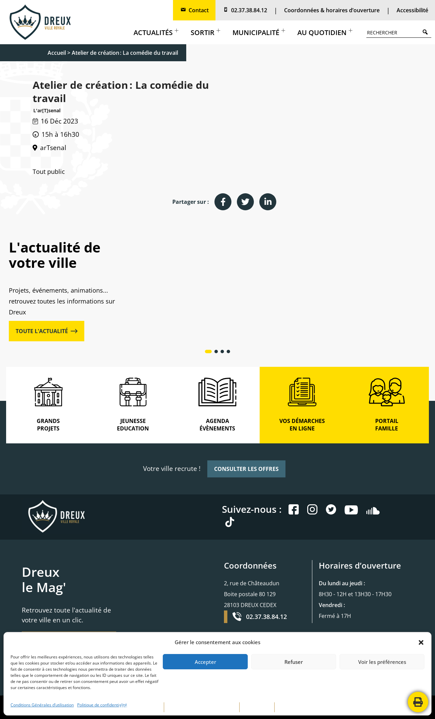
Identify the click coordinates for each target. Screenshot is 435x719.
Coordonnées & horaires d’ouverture (332, 10)
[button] (421, 642)
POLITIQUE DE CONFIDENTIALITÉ (202, 707)
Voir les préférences (382, 661)
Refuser (293, 661)
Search (427, 31)
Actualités (156, 32)
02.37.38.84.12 (244, 10)
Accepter (205, 661)
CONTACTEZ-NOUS (297, 707)
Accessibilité (412, 10)
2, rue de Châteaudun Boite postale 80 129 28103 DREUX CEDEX (251, 594)
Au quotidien (324, 32)
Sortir (205, 32)
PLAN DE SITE (257, 707)
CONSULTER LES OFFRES (246, 469)
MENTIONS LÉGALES (139, 707)
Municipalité (258, 32)
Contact (194, 10)
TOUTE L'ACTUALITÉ (46, 331)
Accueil (57, 52)
